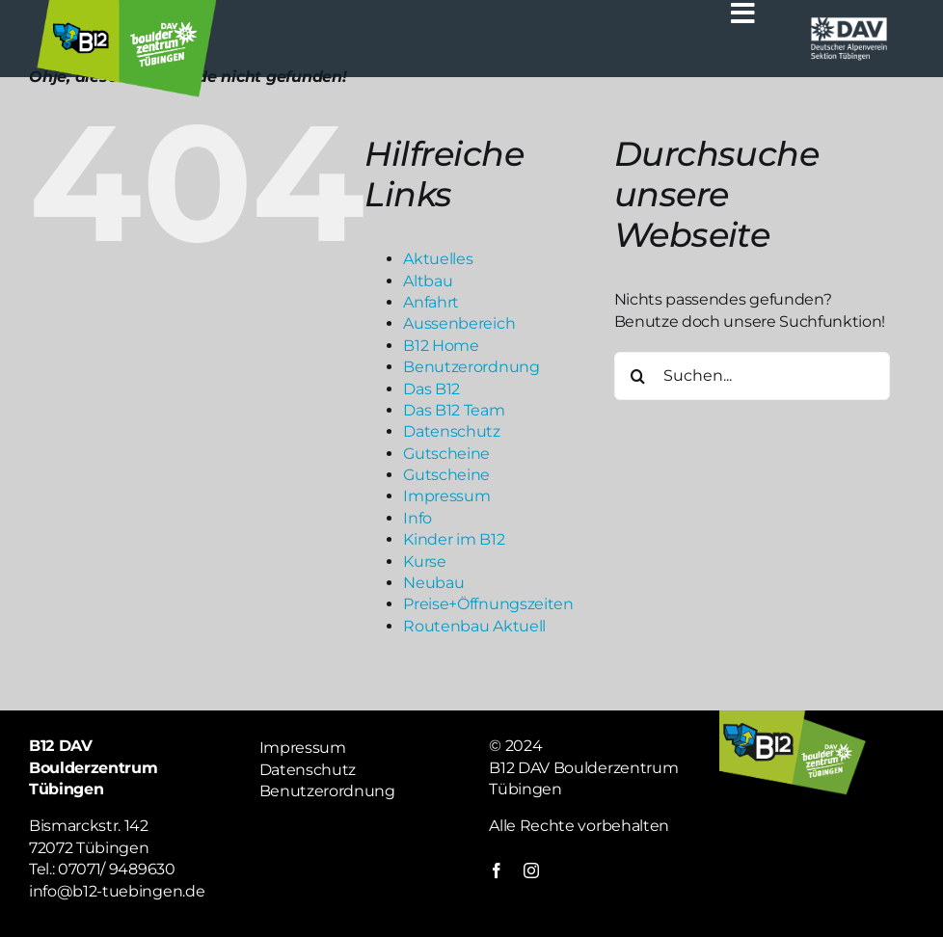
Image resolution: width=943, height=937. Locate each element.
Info (417, 518)
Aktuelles (437, 259)
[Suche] (638, 376)
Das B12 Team (453, 410)
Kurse (424, 561)
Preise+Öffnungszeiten (488, 604)
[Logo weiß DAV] (849, 22)
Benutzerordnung (471, 367)
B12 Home (440, 345)
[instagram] (531, 870)
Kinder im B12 (453, 539)
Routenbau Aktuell (474, 626)
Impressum (446, 496)
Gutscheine (446, 453)
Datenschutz (451, 431)
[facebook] (496, 870)
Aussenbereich (459, 323)
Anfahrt (431, 302)
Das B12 (431, 389)
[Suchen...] (752, 376)
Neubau (433, 583)
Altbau (427, 281)
